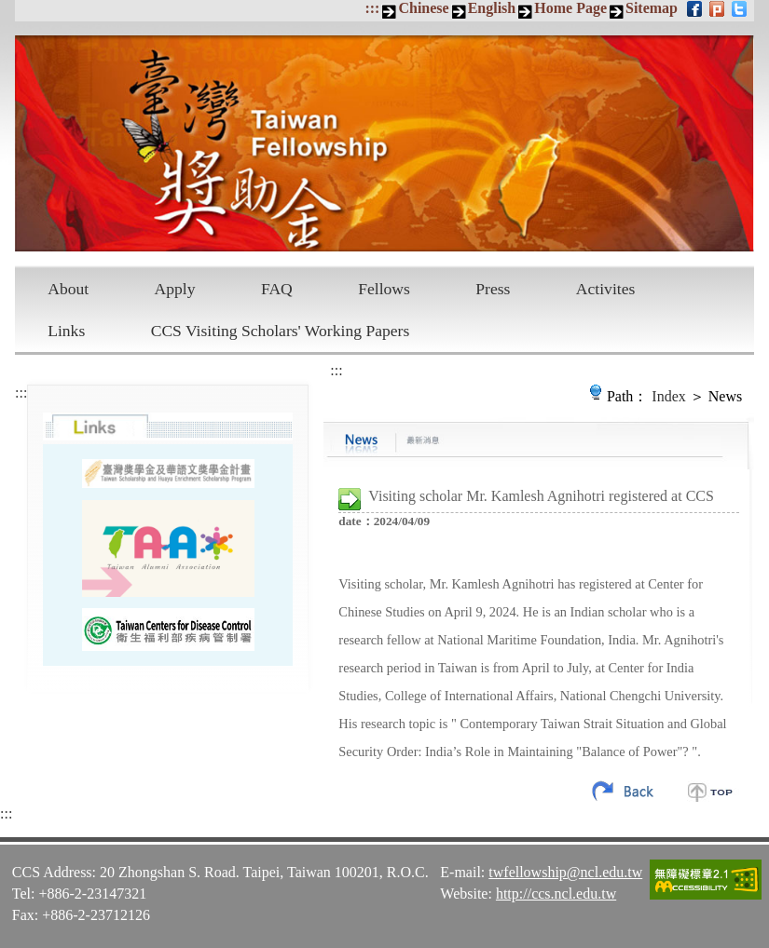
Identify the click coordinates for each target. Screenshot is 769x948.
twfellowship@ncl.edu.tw (565, 872)
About (68, 288)
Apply (175, 288)
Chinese (423, 8)
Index (668, 396)
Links (66, 330)
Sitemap (651, 8)
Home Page (570, 8)
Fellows (384, 288)
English (492, 8)
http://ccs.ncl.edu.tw (556, 893)
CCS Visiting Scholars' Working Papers (280, 330)
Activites (606, 288)
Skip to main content (9, 9)
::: (371, 8)
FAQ (277, 288)
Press (492, 288)
